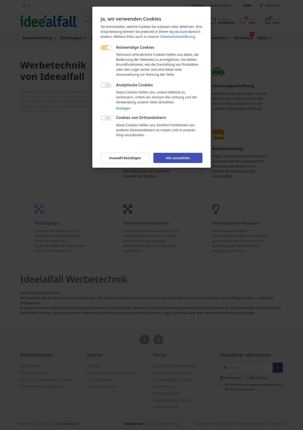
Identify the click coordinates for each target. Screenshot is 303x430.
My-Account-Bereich (184, 31)
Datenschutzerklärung (177, 36)
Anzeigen (123, 108)
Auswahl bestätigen (125, 158)
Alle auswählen (178, 158)
